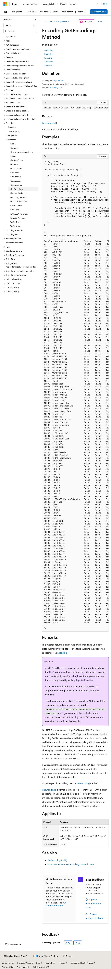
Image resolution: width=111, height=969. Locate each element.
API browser (61, 21)
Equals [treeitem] (13, 156)
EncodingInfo (48, 122)
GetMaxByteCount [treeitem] (18, 197)
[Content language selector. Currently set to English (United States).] (15, 956)
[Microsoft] (5, 4)
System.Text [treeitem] (11, 36)
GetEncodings (56, 671)
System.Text (59, 80)
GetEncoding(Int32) (57, 860)
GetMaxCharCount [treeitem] (18, 201)
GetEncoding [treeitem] (16, 185)
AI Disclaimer (8, 962)
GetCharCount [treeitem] (16, 168)
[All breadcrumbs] (44, 21)
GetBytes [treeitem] (14, 164)
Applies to (48, 61)
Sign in (104, 3)
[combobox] (19, 25)
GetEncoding (83, 783)
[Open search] (97, 4)
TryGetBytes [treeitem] (15, 222)
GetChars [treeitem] (14, 172)
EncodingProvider (76, 675)
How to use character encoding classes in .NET (71, 864)
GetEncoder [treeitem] (15, 180)
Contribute (50, 962)
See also (48, 65)
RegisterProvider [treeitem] (17, 217)
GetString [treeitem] (14, 209)
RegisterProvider (84, 680)
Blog (38, 962)
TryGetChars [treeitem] (15, 226)
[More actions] (106, 21)
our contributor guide (56, 904)
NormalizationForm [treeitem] (14, 242)
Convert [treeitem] (13, 147)
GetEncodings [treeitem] (16, 189)
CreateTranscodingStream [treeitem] (21, 152)
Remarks (48, 57)
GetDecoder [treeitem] (15, 176)
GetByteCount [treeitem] (16, 160)
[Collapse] (35, 19)
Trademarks (22, 967)
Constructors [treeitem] (14, 131)
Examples (48, 54)
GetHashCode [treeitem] (16, 193)
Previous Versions (25, 962)
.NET (51, 21)
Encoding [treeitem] (12, 127)
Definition (48, 50)
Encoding (62, 652)
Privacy (62, 962)
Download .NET (99, 11)
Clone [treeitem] (12, 143)
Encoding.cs (55, 87)
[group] (75, 108)
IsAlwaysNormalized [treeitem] (19, 213)
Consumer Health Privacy (82, 962)
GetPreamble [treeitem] (16, 205)
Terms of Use (8, 967)
